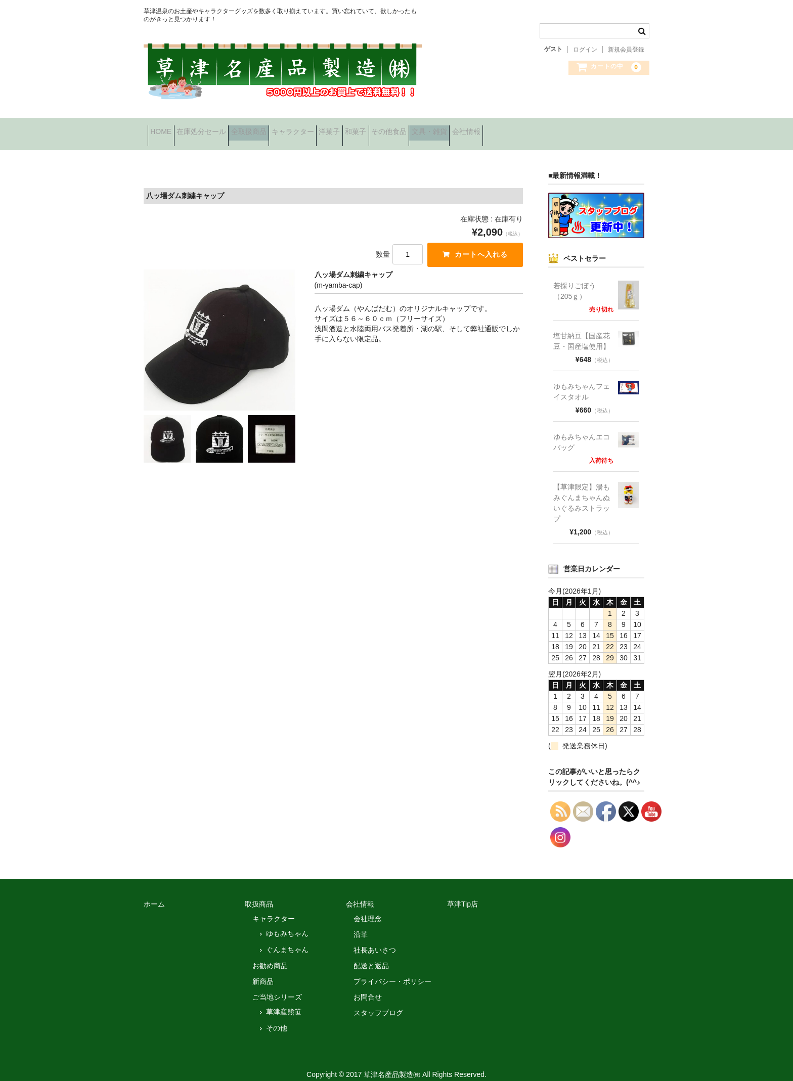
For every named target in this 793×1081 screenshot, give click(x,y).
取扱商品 (259, 892)
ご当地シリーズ (277, 985)
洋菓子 (396, 128)
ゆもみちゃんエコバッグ (581, 430)
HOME (164, 128)
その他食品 (487, 128)
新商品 (263, 970)
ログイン (585, 49)
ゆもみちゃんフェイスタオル (581, 380)
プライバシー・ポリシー (392, 970)
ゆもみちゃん (287, 922)
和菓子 (438, 128)
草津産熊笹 (283, 1000)
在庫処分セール (221, 128)
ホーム (154, 892)
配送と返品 (371, 954)
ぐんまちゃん (287, 938)
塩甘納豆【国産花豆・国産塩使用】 (581, 329)
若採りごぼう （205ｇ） (578, 279)
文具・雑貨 (543, 128)
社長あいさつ (375, 938)
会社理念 (368, 907)
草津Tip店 (462, 892)
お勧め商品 (270, 954)
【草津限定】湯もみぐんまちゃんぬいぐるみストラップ (581, 491)
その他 (276, 1016)
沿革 (361, 923)
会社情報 (596, 128)
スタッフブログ (378, 1001)
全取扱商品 (284, 128)
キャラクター (344, 128)
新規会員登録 (626, 49)
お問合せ (368, 985)
